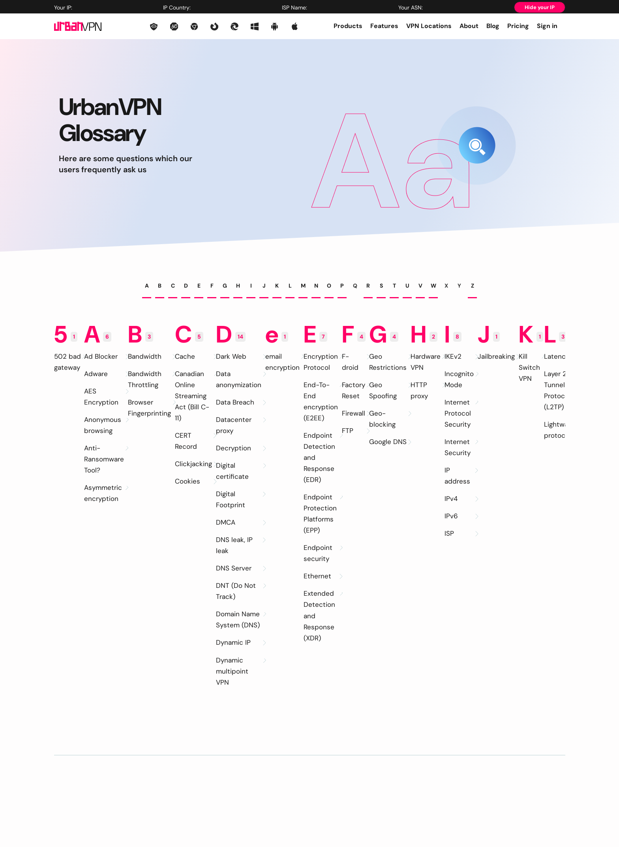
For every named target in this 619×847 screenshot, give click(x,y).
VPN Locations (429, 26)
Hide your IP (540, 7)
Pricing (518, 26)
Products (348, 26)
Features (384, 26)
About (469, 26)
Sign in (547, 26)
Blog (492, 26)
